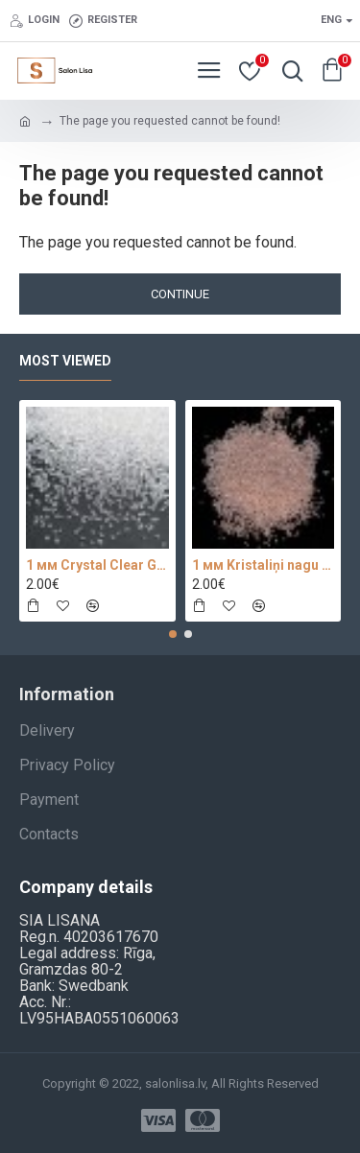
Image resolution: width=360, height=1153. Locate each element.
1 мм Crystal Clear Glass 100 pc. (97, 565)
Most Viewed (65, 360)
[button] (173, 634)
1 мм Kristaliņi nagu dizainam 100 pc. (263, 565)
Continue (180, 294)
